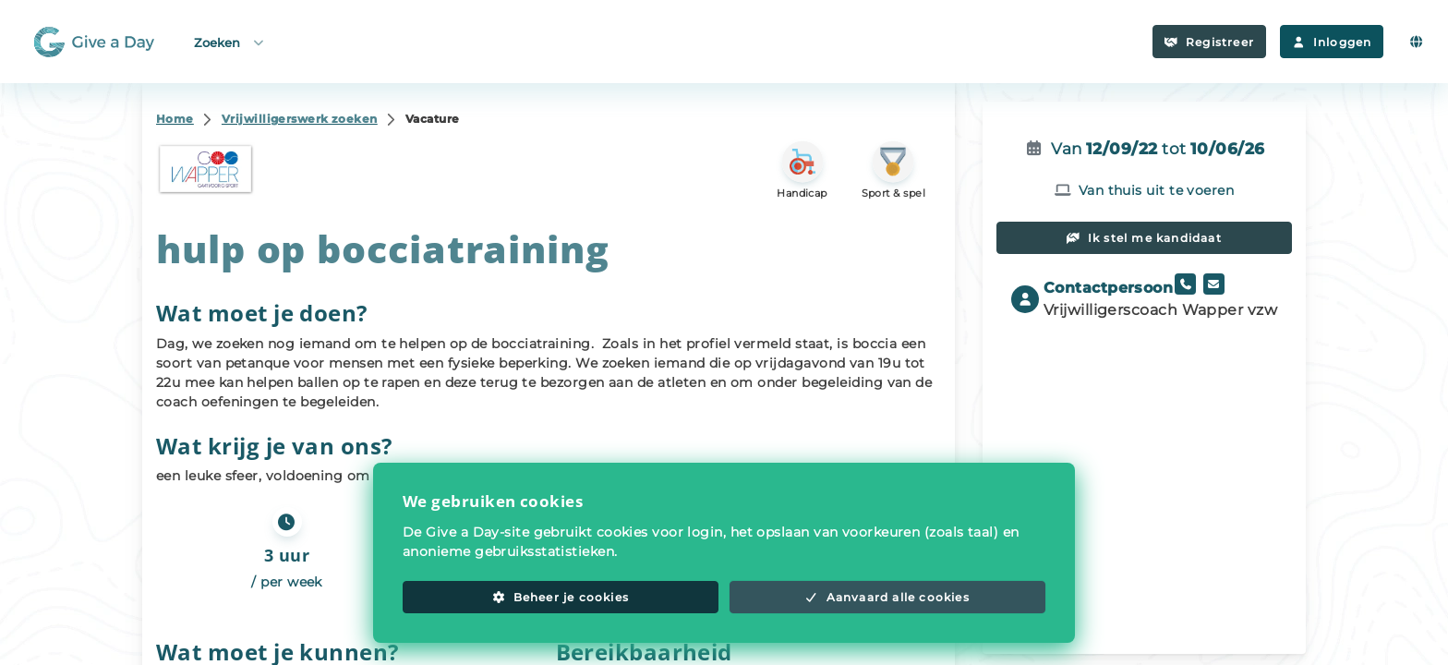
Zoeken (230, 42)
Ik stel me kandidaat (1144, 238)
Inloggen (1331, 42)
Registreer (1209, 42)
